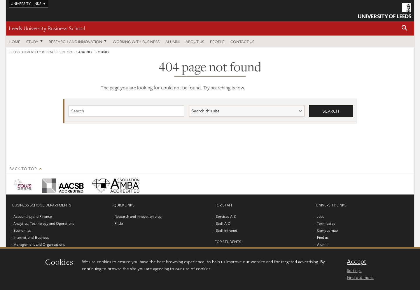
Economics (22, 230)
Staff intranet (226, 230)
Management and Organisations (39, 244)
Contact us (242, 41)
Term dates (326, 223)
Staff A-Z (223, 223)
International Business (31, 237)
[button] (404, 28)
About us (195, 41)
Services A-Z (226, 216)
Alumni (172, 41)
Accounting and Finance (32, 216)
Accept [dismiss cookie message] (356, 261)
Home (14, 41)
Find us (322, 237)
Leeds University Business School (47, 28)
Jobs (320, 216)
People (217, 41)
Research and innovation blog (138, 216)
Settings (354, 270)
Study (32, 41)
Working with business (136, 41)
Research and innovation (75, 41)
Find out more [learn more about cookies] (360, 277)
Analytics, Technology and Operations (43, 223)
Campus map (327, 230)
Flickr (119, 223)
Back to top (23, 168)
